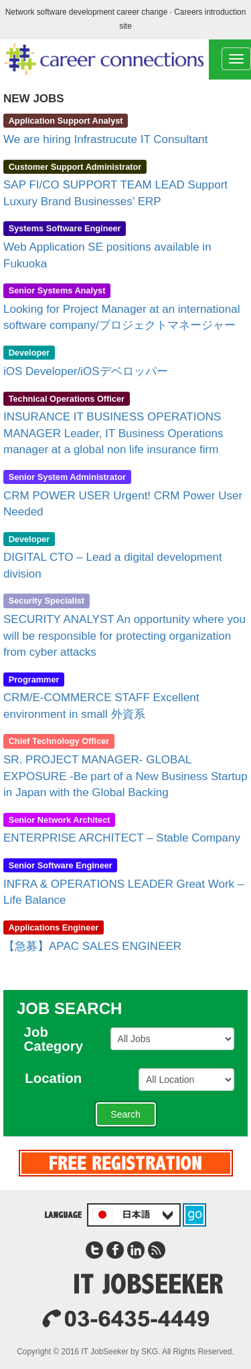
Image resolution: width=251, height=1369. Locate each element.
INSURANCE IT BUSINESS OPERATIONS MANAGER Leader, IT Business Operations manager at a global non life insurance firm (113, 433)
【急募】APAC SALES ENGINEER (92, 946)
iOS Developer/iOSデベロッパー (85, 371)
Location (60, 1078)
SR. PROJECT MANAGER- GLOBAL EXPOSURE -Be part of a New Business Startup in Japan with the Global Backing (125, 776)
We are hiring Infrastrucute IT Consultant (105, 139)
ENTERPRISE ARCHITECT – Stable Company (121, 838)
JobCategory (60, 1039)
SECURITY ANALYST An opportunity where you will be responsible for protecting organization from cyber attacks (124, 635)
